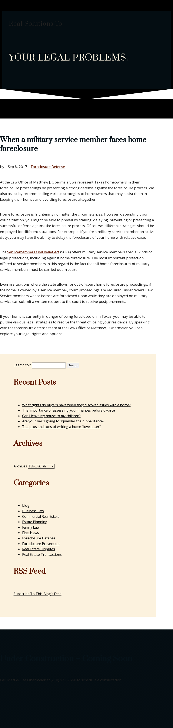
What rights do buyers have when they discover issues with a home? (76, 405)
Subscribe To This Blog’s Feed (37, 593)
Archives (20, 466)
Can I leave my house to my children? (51, 415)
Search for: (22, 365)
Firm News (30, 532)
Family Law (30, 527)
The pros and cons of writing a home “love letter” (61, 426)
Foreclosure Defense (48, 166)
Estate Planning (34, 521)
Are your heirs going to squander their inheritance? (63, 421)
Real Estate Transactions (42, 554)
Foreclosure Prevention (41, 543)
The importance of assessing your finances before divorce (68, 410)
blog (25, 505)
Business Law (33, 511)
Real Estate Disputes (38, 549)
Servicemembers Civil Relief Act (33, 252)
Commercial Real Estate (40, 516)
